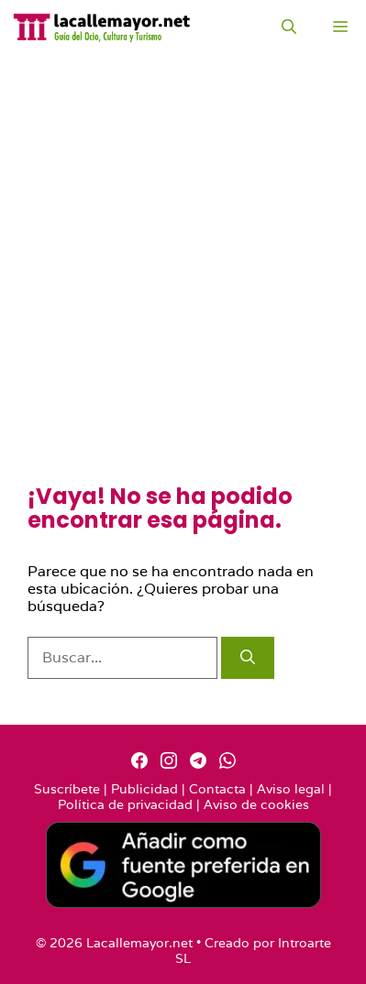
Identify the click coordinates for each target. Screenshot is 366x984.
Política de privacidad (125, 804)
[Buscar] (247, 658)
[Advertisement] (183, 293)
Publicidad (144, 789)
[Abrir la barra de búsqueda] (289, 27)
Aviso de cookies (256, 804)
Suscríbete (67, 789)
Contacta (217, 789)
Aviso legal (291, 789)
